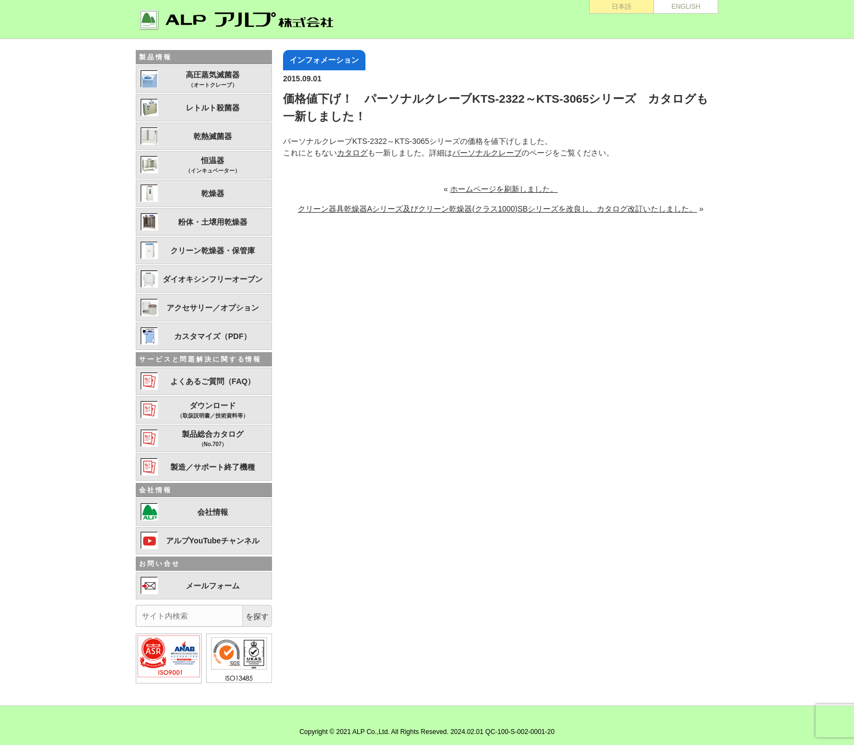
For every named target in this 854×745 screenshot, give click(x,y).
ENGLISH (686, 6)
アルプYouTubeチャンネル (212, 540)
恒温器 (212, 165)
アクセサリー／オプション (213, 307)
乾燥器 (212, 193)
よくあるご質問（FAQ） (213, 381)
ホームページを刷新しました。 (504, 189)
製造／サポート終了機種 (212, 467)
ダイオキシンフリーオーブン (213, 279)
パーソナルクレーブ (487, 152)
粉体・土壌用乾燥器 (212, 222)
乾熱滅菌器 (212, 136)
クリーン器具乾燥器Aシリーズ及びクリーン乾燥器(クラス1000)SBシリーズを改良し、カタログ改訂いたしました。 (497, 208)
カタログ (352, 152)
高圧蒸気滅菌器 (213, 79)
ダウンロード (212, 410)
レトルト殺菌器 (213, 107)
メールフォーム (213, 585)
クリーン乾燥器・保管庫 (212, 250)
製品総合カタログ (212, 439)
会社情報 (212, 512)
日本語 (621, 6)
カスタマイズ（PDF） (212, 336)
